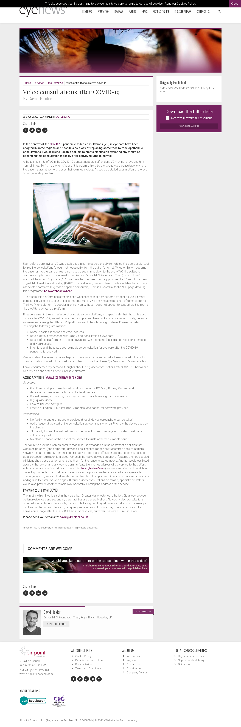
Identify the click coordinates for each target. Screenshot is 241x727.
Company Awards (137, 672)
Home (28, 83)
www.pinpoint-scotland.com (36, 674)
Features (87, 11)
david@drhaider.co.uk (74, 517)
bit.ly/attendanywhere (58, 291)
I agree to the (191, 118)
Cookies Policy (186, 3)
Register (132, 660)
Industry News (183, 11)
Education (103, 11)
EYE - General (62, 117)
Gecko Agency (128, 720)
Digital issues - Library (191, 656)
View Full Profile (58, 624)
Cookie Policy (83, 656)
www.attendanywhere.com (63, 377)
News (145, 11)
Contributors (134, 668)
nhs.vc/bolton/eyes (92, 468)
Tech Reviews (55, 83)
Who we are (134, 656)
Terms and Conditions (88, 668)
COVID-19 (56, 144)
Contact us (203, 11)
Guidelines (184, 664)
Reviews (118, 11)
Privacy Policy (83, 664)
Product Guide (161, 11)
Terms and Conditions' (199, 118)
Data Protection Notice (89, 660)
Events (132, 11)
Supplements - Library (191, 660)
